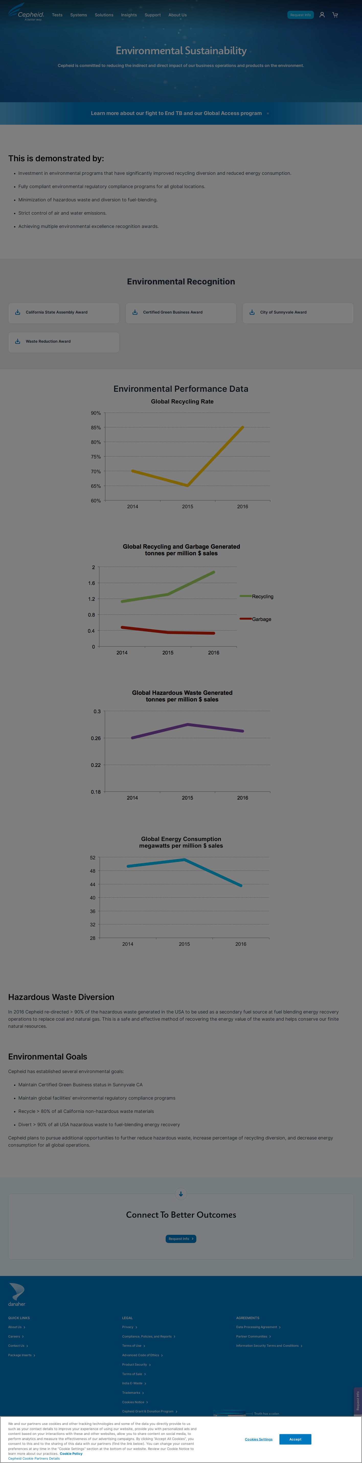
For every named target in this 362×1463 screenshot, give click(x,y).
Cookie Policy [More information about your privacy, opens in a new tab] (71, 1454)
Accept (295, 1439)
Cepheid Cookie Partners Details (34, 1458)
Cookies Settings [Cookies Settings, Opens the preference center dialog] (259, 1439)
